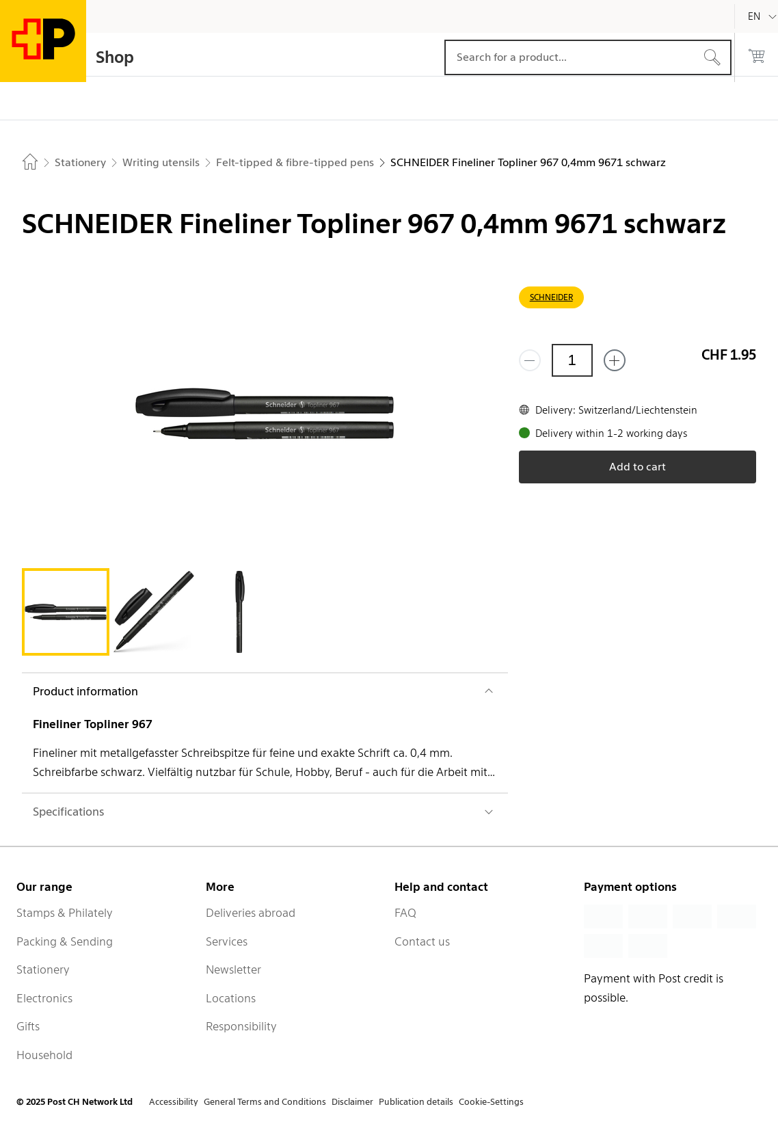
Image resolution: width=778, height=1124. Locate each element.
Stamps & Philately (64, 913)
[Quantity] (572, 360)
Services (226, 941)
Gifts (28, 1026)
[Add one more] (615, 360)
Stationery (43, 969)
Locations (231, 998)
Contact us (422, 941)
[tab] (65, 612)
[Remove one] (530, 360)
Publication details (416, 1102)
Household (44, 1055)
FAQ (405, 913)
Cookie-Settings (491, 1102)
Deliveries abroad (250, 913)
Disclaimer (352, 1102)
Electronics (44, 998)
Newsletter (233, 969)
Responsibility (241, 1026)
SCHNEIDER (551, 297)
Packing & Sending (64, 941)
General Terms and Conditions (265, 1102)
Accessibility (173, 1102)
